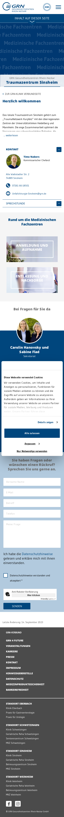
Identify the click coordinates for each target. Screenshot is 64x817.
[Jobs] (47, 7)
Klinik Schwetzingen (16, 729)
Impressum (13, 667)
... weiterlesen (11, 135)
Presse (10, 656)
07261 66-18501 (20, 185)
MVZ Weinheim (13, 794)
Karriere (12, 651)
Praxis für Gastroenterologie (20, 712)
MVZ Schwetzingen (15, 742)
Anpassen (32, 443)
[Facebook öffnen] (9, 804)
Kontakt (12, 662)
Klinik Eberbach (14, 708)
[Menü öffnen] (58, 7)
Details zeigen (45, 422)
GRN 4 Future (14, 640)
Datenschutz (15, 678)
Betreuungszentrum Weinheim (21, 790)
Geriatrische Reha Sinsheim (20, 759)
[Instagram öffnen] (18, 804)
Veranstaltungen (18, 646)
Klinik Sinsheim (14, 755)
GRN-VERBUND (14, 632)
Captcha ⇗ (48, 599)
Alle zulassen (32, 433)
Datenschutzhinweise (37, 554)
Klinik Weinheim (14, 781)
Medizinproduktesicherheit (25, 684)
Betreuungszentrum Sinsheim (21, 764)
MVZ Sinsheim (13, 768)
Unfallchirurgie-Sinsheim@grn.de (29, 193)
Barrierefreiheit (17, 689)
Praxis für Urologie (15, 717)
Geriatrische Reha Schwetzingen (22, 734)
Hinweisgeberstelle (19, 673)
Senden (17, 606)
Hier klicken (33, 595)
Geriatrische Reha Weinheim (20, 785)
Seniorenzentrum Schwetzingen (22, 738)
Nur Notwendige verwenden (32, 451)
